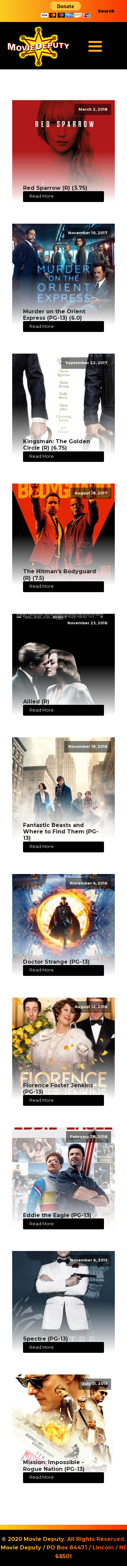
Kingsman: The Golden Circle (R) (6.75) (56, 444)
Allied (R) (36, 701)
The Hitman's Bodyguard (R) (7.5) (59, 574)
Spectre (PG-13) (45, 1339)
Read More (41, 196)
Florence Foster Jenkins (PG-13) (58, 1088)
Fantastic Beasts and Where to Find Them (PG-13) (61, 831)
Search (106, 11)
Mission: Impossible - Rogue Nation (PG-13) (54, 1465)
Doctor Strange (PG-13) (56, 962)
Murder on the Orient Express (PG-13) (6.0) (54, 314)
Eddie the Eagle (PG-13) (57, 1215)
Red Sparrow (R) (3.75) (55, 188)
